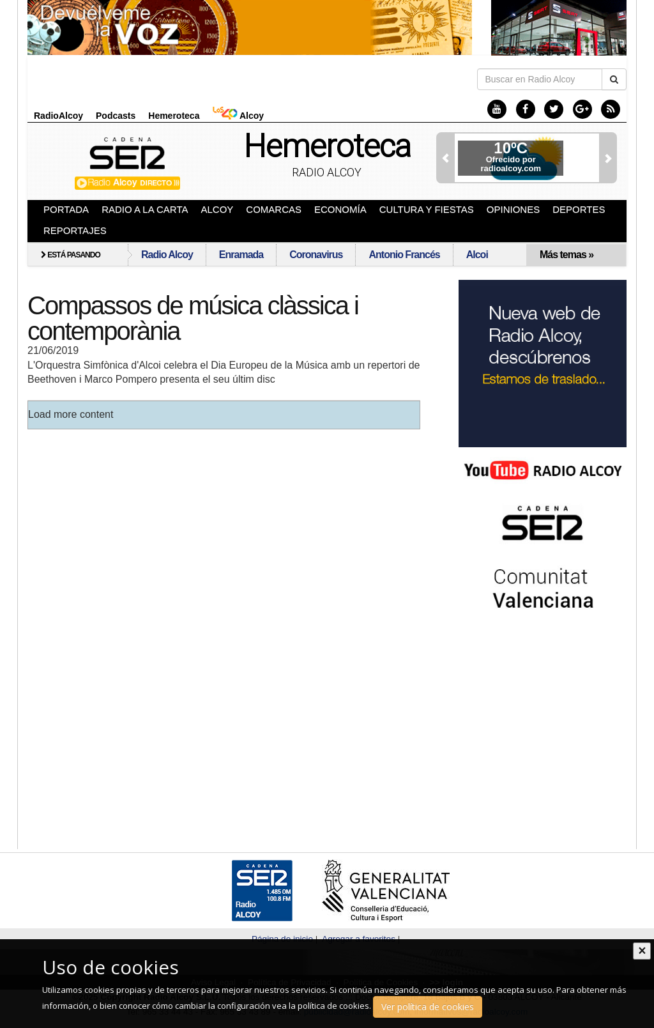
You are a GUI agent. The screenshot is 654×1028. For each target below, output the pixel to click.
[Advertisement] (535, 721)
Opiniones (513, 209)
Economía (340, 209)
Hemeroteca (173, 116)
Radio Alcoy (326, 172)
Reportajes (75, 230)
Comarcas (273, 209)
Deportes (578, 209)
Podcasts (115, 116)
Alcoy (238, 115)
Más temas (566, 254)
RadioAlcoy (58, 116)
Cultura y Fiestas (426, 209)
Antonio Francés (404, 254)
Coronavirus (315, 254)
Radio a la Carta (145, 209)
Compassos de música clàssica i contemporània (192, 318)
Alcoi (477, 254)
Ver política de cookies (427, 1007)
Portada (66, 209)
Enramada (241, 254)
